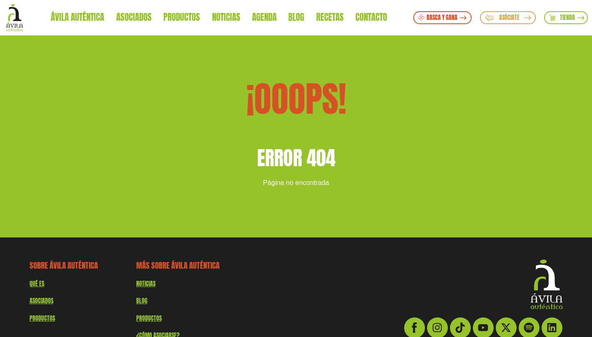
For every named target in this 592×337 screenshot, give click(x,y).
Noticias (226, 17)
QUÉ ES (37, 283)
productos (42, 318)
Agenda (264, 17)
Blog (296, 17)
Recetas (330, 17)
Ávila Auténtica (77, 17)
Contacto (371, 17)
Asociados (134, 17)
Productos (181, 17)
